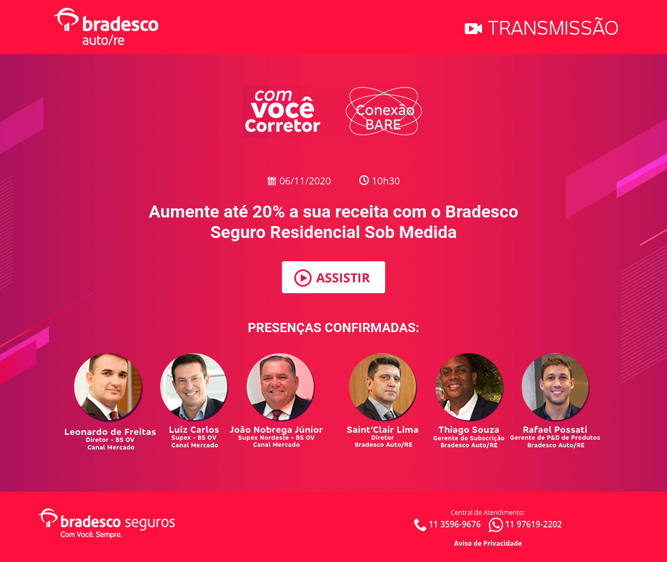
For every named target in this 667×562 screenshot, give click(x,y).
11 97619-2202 (533, 523)
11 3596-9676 (454, 523)
